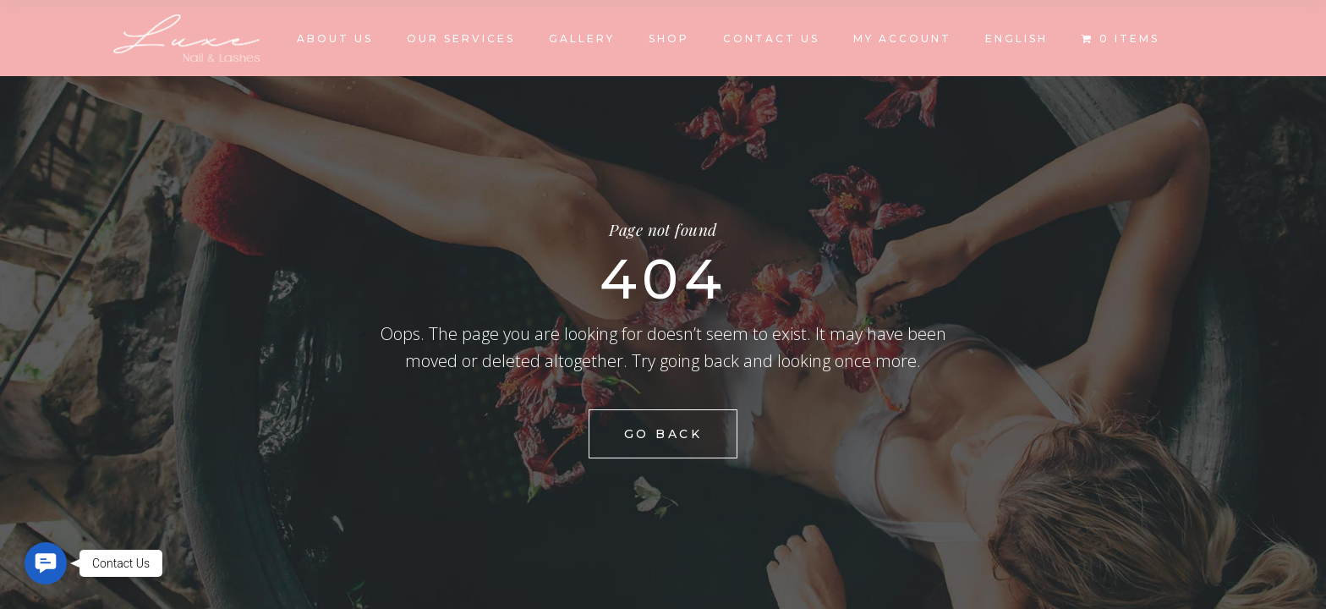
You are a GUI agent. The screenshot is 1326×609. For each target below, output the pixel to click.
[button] (46, 563)
